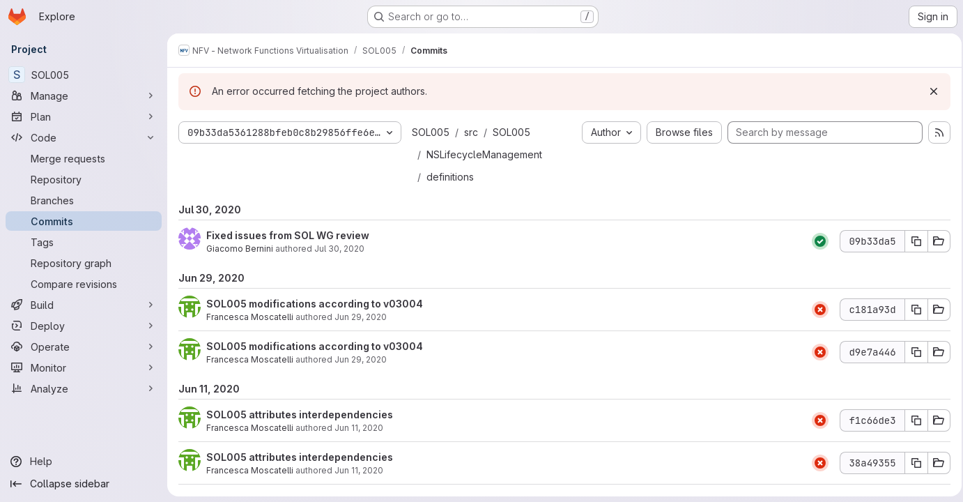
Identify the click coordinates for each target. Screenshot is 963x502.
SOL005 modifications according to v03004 (314, 304)
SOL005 (430, 132)
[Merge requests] (84, 158)
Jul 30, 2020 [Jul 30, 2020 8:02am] (339, 248)
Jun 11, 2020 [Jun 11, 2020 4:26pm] (358, 470)
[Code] (84, 137)
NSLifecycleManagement (484, 154)
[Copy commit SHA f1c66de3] (912, 420)
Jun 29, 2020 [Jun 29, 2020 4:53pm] (360, 359)
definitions (450, 177)
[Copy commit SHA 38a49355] (912, 463)
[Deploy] (84, 325)
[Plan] (84, 116)
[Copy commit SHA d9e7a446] (912, 352)
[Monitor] (84, 367)
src (471, 132)
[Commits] (84, 221)
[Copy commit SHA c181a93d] (912, 309)
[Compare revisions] (84, 284)
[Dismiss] (929, 91)
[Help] (84, 461)
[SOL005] (84, 74)
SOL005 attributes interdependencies (299, 414)
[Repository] (84, 179)
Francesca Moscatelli (249, 317)
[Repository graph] (84, 263)
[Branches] (84, 200)
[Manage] (84, 95)
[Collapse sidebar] (84, 484)
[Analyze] (84, 388)
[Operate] (84, 346)
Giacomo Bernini (239, 248)
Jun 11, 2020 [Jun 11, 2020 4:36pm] (358, 428)
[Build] (84, 304)
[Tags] (84, 242)
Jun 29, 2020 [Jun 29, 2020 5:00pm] (360, 317)
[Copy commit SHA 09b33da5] (912, 241)
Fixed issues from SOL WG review (287, 235)
